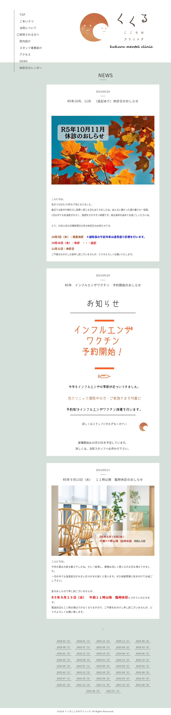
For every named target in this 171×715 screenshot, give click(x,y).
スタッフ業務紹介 (29, 48)
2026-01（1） (84, 640)
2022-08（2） (143, 672)
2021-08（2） (93, 690)
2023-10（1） (143, 659)
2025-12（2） (103, 640)
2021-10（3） (123, 684)
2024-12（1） (84, 653)
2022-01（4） (64, 684)
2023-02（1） (64, 672)
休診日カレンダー (31, 68)
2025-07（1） (84, 647)
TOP (22, 14)
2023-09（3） (64, 665)
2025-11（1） (123, 640)
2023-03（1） (143, 665)
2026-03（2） (64, 640)
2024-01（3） (103, 659)
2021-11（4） (103, 684)
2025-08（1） (64, 647)
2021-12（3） (84, 684)
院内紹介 (25, 41)
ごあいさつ (25, 21)
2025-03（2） (143, 647)
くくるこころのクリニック (78, 711)
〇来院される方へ (28, 34)
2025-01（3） (64, 653)
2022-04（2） (103, 678)
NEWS (24, 61)
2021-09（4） (143, 684)
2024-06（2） (143, 653)
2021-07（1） (113, 690)
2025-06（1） (103, 647)
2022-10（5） (103, 672)
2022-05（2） (84, 678)
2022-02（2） (143, 678)
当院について (28, 28)
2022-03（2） (123, 678)
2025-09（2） (143, 640)
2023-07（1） (84, 665)
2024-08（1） (123, 653)
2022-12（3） (84, 672)
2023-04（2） (123, 665)
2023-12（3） (123, 659)
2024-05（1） (64, 659)
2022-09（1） (123, 672)
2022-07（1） (64, 678)
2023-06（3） (103, 665)
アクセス (25, 54)
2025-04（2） (123, 647)
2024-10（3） (103, 653)
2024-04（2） (84, 659)
